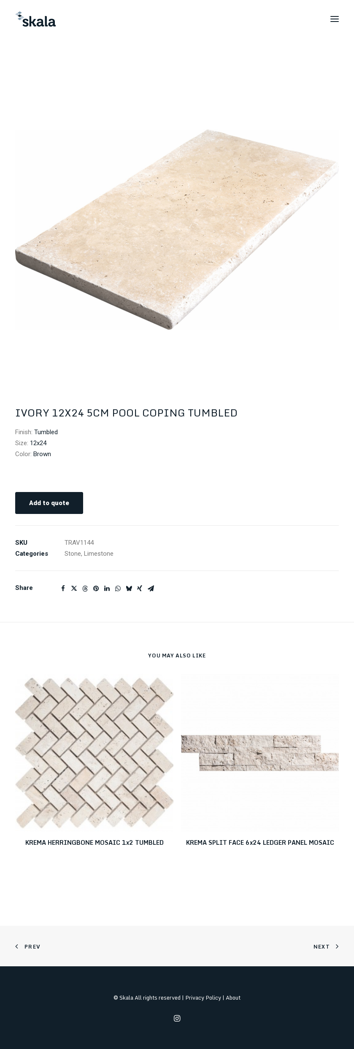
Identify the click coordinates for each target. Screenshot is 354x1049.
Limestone (98, 553)
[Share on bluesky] (129, 589)
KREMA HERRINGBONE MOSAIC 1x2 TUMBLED (94, 842)
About (233, 997)
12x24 (38, 443)
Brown (42, 454)
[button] (334, 19)
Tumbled (46, 432)
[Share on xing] (140, 589)
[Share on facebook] (63, 589)
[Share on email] (151, 589)
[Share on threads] (85, 589)
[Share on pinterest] (96, 589)
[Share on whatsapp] (118, 589)
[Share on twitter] (74, 589)
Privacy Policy (203, 997)
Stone (73, 553)
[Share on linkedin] (107, 589)
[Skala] (35, 19)
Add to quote (49, 503)
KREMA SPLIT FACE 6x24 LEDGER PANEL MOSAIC (260, 842)
